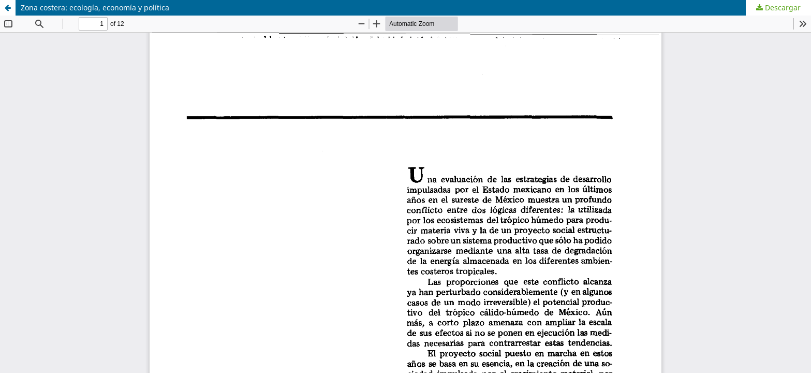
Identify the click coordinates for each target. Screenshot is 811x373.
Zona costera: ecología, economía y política (95, 7)
